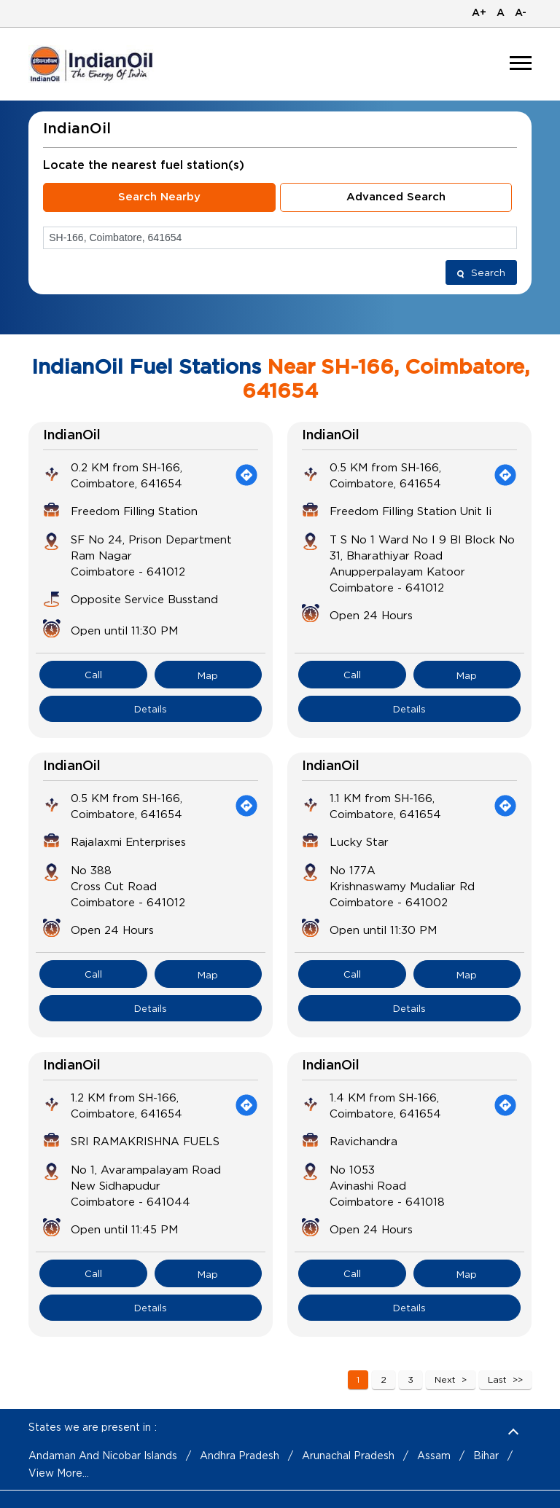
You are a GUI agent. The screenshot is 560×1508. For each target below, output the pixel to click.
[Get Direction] (246, 475)
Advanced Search (396, 197)
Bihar (486, 1455)
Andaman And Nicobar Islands (102, 1455)
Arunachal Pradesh (348, 1455)
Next (445, 1379)
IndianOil (72, 435)
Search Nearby (159, 197)
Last (497, 1379)
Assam (434, 1455)
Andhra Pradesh (239, 1455)
